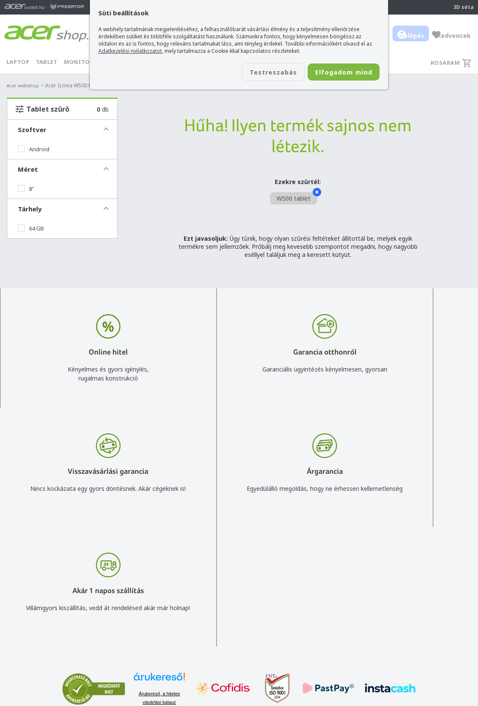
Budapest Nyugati (409, 579)
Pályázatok (305, 637)
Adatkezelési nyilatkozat (323, 612)
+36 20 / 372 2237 (221, 604)
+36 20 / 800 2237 (221, 592)
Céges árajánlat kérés (226, 616)
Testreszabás (255, 73)
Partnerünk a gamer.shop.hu (423, 641)
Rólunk (393, 592)
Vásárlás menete (313, 579)
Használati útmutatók (320, 624)
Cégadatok (399, 604)
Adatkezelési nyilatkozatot (130, 51)
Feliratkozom (131, 618)
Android (33, 149)
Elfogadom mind (337, 73)
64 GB (31, 228)
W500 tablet (296, 197)
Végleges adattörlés (318, 649)
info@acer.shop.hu (221, 579)
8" (26, 189)
